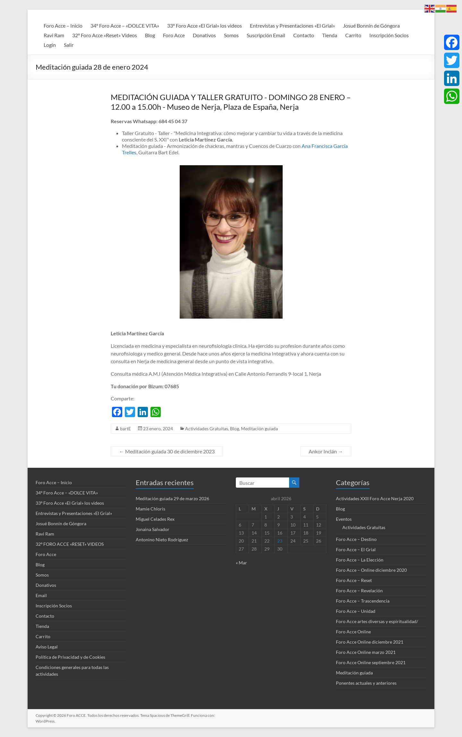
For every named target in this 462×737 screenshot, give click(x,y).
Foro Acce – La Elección (359, 559)
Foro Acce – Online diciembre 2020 (371, 570)
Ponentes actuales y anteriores (366, 683)
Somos (231, 35)
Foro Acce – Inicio (63, 25)
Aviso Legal (47, 646)
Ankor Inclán (326, 451)
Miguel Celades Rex (155, 519)
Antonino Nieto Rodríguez (162, 539)
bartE (125, 428)
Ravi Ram (54, 35)
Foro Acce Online (353, 631)
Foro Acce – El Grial (356, 549)
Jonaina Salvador (152, 529)
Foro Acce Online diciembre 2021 (369, 642)
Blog (150, 35)
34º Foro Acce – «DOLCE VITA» (124, 25)
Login (50, 45)
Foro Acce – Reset (354, 580)
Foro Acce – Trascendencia (362, 601)
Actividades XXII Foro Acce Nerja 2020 (375, 498)
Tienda (329, 35)
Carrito (353, 35)
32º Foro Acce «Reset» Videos (104, 35)
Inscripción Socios (389, 35)
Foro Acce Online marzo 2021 (366, 652)
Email (41, 595)
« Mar (241, 562)
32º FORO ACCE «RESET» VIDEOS (70, 544)
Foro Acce (174, 35)
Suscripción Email (266, 35)
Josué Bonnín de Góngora (371, 25)
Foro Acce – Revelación (359, 590)
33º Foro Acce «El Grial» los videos (204, 25)
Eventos (344, 519)
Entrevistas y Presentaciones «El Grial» (292, 25)
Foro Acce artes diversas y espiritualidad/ (377, 621)
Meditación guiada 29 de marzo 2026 (172, 498)
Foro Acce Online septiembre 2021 (371, 662)
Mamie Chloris (150, 508)
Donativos (204, 35)
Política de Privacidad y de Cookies (70, 657)
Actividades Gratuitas (206, 428)
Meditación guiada (259, 428)
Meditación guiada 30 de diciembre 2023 (167, 451)
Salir (68, 45)
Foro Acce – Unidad (355, 611)
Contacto (303, 35)
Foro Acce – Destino (356, 539)
